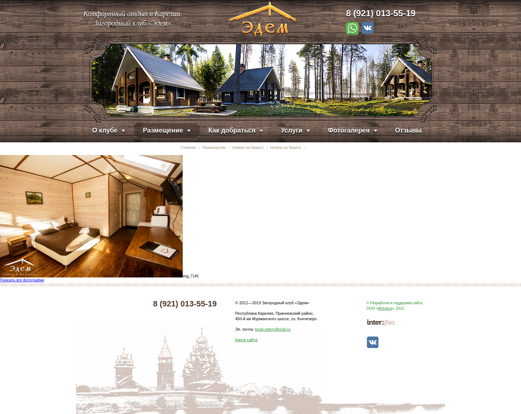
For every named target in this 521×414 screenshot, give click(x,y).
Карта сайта (246, 340)
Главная (188, 147)
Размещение (214, 147)
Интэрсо (385, 308)
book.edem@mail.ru (273, 329)
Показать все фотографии (22, 280)
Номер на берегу (247, 147)
